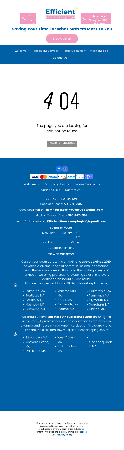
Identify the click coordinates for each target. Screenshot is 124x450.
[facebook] (59, 169)
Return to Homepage (62, 143)
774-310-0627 (72, 204)
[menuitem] (23, 50)
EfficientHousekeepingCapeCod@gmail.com (72, 210)
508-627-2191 (77, 215)
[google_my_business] (65, 169)
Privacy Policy (64, 434)
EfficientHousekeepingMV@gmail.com (76, 221)
